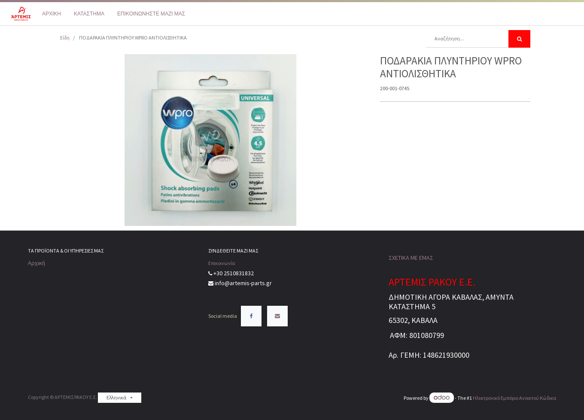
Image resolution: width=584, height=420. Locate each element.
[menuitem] (51, 13)
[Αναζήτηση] (519, 39)
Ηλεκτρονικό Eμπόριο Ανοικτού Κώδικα (514, 398)
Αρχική (36, 263)
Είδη (65, 37)
